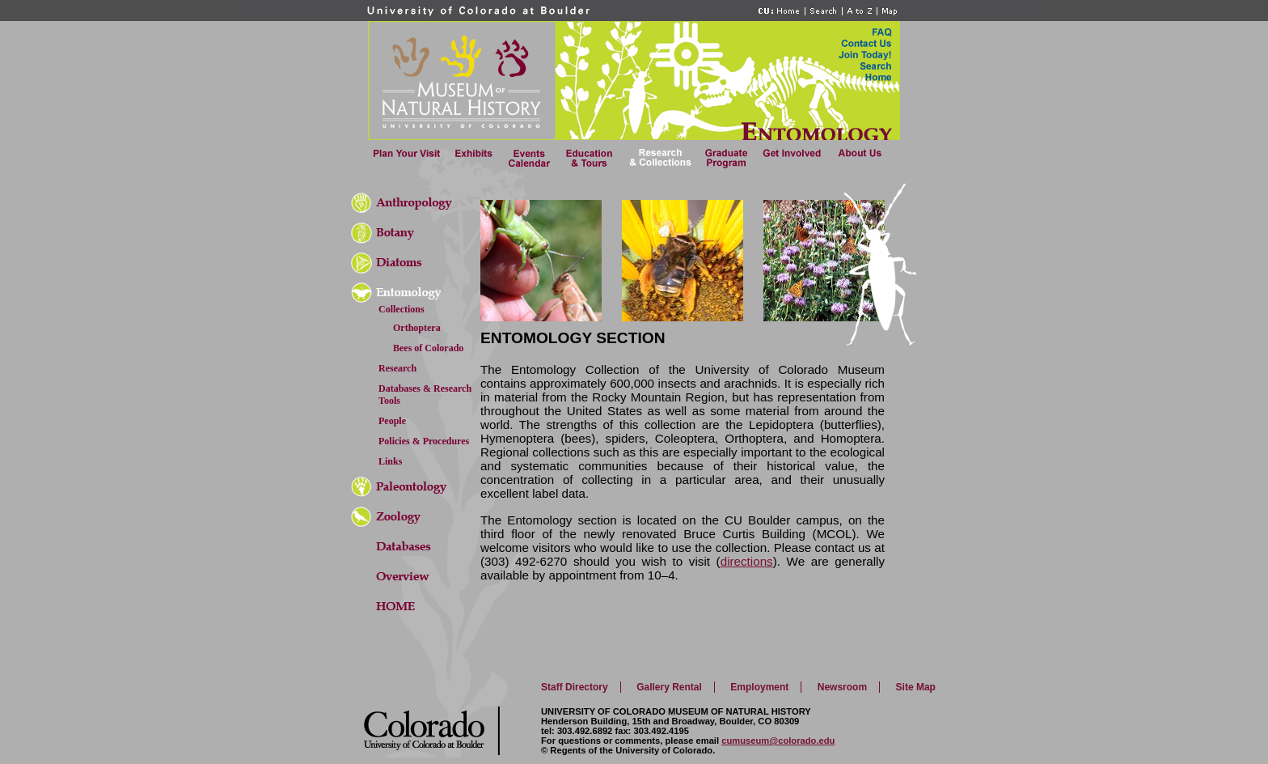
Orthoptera (417, 327)
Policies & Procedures (423, 441)
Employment (759, 687)
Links (390, 461)
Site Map (916, 687)
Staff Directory (574, 687)
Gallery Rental (669, 687)
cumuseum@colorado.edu (778, 740)
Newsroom (842, 687)
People (392, 421)
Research (397, 368)
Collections (401, 309)
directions (747, 561)
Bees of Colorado (428, 348)
